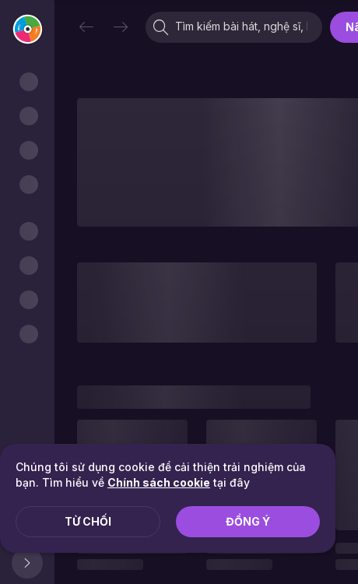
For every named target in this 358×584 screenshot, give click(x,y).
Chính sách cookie (158, 482)
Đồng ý (248, 521)
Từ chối (88, 521)
